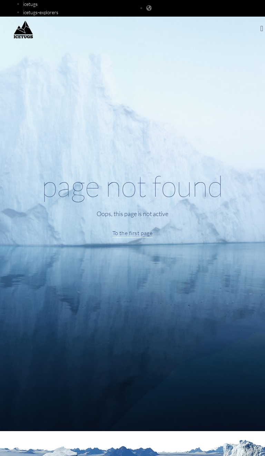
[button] (261, 29)
